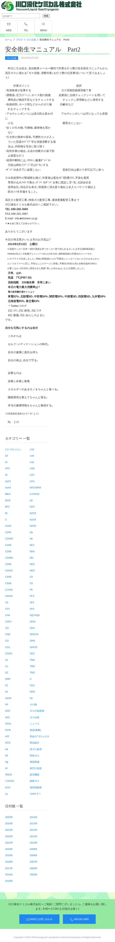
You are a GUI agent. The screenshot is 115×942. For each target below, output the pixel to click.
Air (6, 455)
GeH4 (8, 698)
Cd (6, 602)
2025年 (9, 817)
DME (7, 678)
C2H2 (8, 525)
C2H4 (8, 532)
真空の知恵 (36, 768)
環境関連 (34, 761)
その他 (33, 704)
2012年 (33, 829)
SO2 (32, 653)
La (6, 793)
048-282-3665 (79, 919)
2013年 (33, 823)
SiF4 (32, 627)
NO (31, 557)
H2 (6, 704)
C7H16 (9, 589)
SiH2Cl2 (34, 634)
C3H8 (8, 564)
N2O (32, 506)
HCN (7, 742)
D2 (6, 672)
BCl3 (7, 500)
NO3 (32, 570)
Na (31, 532)
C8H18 (9, 596)
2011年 (33, 836)
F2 (6, 685)
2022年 (9, 836)
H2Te (8, 730)
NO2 (32, 564)
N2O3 (33, 513)
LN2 (32, 462)
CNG (7, 634)
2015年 (9, 880)
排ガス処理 (36, 749)
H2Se (8, 723)
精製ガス (34, 780)
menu (43, 27)
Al (6, 462)
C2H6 (8, 545)
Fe (6, 691)
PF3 (32, 596)
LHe (32, 455)
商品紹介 (34, 742)
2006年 (33, 868)
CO (7, 640)
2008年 (33, 855)
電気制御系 (36, 787)
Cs (6, 659)
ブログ (19, 39)
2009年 (33, 849)
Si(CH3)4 (35, 615)
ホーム (8, 39)
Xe (31, 698)
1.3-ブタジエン (13, 449)
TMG (32, 666)
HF (6, 755)
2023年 (9, 829)
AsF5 (8, 481)
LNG (32, 468)
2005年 (33, 874)
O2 (31, 576)
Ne (31, 538)
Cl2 (7, 627)
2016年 (9, 874)
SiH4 (32, 640)
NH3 (32, 551)
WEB (8, 27)
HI (6, 768)
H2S (7, 717)
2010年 (33, 842)
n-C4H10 (34, 494)
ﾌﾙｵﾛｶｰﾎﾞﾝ (35, 793)
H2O (7, 710)
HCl (7, 736)
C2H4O (9, 538)
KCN (7, 787)
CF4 (7, 608)
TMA (32, 659)
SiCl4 (32, 621)
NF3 (32, 545)
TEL (26, 27)
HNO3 (8, 774)
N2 (31, 500)
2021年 (9, 842)
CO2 (7, 647)
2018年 (9, 861)
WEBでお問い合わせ (39, 919)
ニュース (34, 723)
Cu (6, 666)
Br (6, 513)
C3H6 (8, 551)
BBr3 (7, 494)
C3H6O (9, 557)
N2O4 (33, 519)
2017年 (9, 868)
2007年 (33, 861)
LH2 (32, 449)
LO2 (32, 474)
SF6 (32, 608)
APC (7, 468)
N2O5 (33, 525)
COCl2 (8, 653)
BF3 (7, 506)
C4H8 (8, 583)
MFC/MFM (35, 487)
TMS (32, 672)
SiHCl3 (33, 647)
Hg (6, 761)
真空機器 (34, 774)
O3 (31, 583)
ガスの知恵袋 (37, 710)
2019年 (9, 855)
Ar (6, 474)
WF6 (32, 691)
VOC (32, 685)
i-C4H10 (9, 780)
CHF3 (8, 621)
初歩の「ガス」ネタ (39, 736)
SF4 (32, 602)
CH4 (7, 615)
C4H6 (8, 576)
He (6, 749)
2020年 (9, 849)
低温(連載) (35, 730)
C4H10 (9, 570)
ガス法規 (31, 39)
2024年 (9, 823)
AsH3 (8, 487)
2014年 (33, 817)
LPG (32, 481)
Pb (31, 589)
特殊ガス (34, 755)
